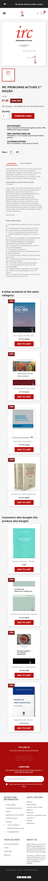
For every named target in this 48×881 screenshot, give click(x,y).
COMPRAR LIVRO (23, 116)
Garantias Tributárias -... (24, 441)
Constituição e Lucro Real (24, 388)
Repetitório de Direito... (24, 720)
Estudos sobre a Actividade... (24, 667)
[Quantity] (5, 116)
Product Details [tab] (25, 163)
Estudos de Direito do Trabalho (24, 614)
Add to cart (24, 343)
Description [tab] (11, 163)
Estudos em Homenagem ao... (24, 494)
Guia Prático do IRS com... (24, 335)
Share (10, 152)
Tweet (17, 152)
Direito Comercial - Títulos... (24, 561)
